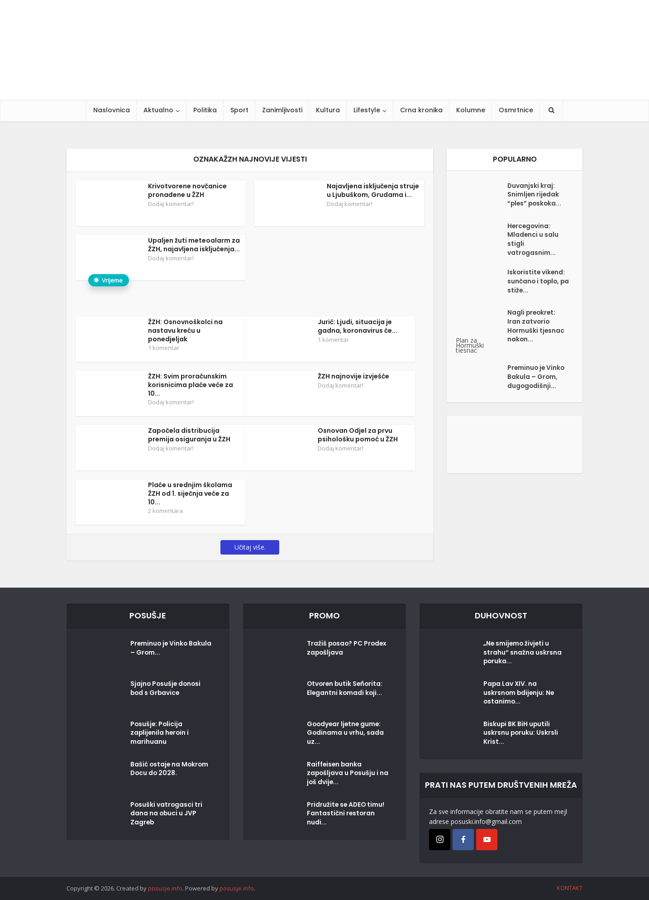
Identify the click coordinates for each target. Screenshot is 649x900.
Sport (239, 110)
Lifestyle (366, 110)
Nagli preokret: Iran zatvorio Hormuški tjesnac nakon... (536, 328)
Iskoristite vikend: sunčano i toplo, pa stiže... (536, 283)
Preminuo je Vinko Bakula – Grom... (159, 649)
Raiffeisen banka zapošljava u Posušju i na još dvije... (343, 774)
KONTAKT (569, 888)
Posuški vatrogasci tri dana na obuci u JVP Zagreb (166, 814)
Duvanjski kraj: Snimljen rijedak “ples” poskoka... (535, 195)
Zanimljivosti (282, 110)
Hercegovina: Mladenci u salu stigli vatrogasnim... (533, 240)
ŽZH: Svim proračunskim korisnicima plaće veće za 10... (190, 385)
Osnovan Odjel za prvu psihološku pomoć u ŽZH (358, 435)
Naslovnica (111, 110)
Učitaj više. (250, 547)
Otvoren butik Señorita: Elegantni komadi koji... (346, 689)
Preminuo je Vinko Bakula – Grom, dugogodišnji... (536, 378)
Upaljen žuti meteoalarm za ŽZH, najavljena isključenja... (194, 245)
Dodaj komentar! (171, 204)
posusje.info (165, 888)
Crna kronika (421, 110)
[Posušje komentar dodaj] (514, 444)
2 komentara (165, 511)
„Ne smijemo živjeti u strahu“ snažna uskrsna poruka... (522, 653)
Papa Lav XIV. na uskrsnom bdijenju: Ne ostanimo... (519, 693)
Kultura (328, 110)
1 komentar (163, 348)
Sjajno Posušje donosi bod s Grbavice (166, 689)
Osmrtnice (516, 110)
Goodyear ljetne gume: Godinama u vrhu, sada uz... (345, 733)
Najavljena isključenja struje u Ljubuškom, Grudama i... (373, 190)
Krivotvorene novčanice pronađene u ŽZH (187, 190)
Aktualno (158, 110)
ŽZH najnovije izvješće (353, 376)
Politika (205, 110)
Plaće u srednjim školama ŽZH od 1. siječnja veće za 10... (190, 493)
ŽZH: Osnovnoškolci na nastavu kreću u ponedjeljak (185, 330)
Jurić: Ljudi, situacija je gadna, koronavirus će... (357, 326)
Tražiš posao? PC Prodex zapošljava (338, 649)
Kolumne (470, 110)
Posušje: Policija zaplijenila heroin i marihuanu (160, 733)
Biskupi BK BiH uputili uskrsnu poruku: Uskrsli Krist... (521, 733)
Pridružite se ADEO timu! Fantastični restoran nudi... (346, 814)
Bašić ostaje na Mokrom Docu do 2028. (170, 770)
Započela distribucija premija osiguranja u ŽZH (189, 435)
